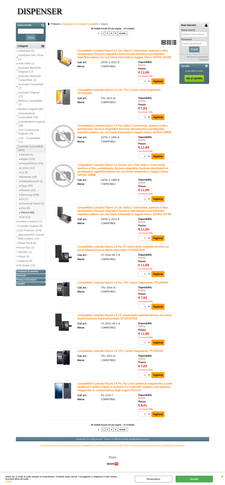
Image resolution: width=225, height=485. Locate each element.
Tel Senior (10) (26, 265)
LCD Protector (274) (30, 230)
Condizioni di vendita (27, 271)
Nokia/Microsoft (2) (32, 181)
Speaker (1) (25, 252)
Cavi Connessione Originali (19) (28, 131)
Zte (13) (25, 217)
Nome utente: (188, 30)
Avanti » (123, 33)
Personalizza (153, 479)
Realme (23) (28, 190)
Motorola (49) (29, 176)
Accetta (194, 479)
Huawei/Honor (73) (32, 163)
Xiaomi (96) (27, 212)
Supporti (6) (25, 260)
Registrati (203, 59)
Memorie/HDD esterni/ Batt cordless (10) (31, 236)
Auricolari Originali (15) (28, 94)
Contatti (20, 283)
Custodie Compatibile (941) (30, 148)
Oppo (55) (27, 185)
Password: (186, 39)
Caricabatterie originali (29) (31, 123)
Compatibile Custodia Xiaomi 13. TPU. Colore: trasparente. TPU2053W (120, 351)
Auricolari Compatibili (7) (30, 86)
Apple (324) (28, 159)
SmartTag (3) (26, 247)
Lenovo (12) (28, 168)
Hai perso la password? (197, 57)
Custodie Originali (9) (30, 226)
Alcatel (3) (27, 154)
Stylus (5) (23, 256)
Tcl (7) (24, 199)
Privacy (8, 481)
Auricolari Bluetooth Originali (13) (29, 69)
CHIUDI (222, 476)
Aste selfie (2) (26, 63)
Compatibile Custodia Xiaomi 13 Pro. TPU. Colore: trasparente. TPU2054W (122, 282)
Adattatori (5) (26, 50)
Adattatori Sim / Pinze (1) (31, 57)
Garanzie (21, 275)
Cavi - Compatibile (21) (29, 140)
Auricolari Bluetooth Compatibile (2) (29, 78)
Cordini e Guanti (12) (30, 221)
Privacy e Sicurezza (26, 279)
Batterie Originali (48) (30, 109)
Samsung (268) (30, 194)
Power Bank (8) (27, 243)
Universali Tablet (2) (32, 203)
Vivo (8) (25, 208)
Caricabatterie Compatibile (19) (28, 115)
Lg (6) (24, 172)
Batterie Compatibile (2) (30, 102)
